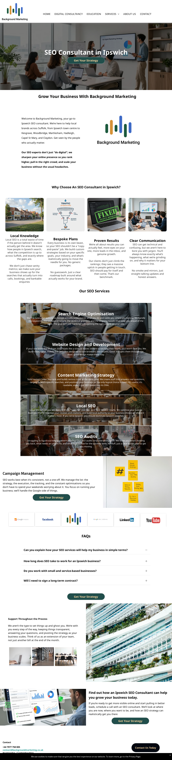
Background (44, 757)
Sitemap (121, 757)
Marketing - (56, 757)
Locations (99, 757)
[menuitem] (46, 13)
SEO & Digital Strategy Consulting (77, 757)
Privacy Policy (111, 757)
